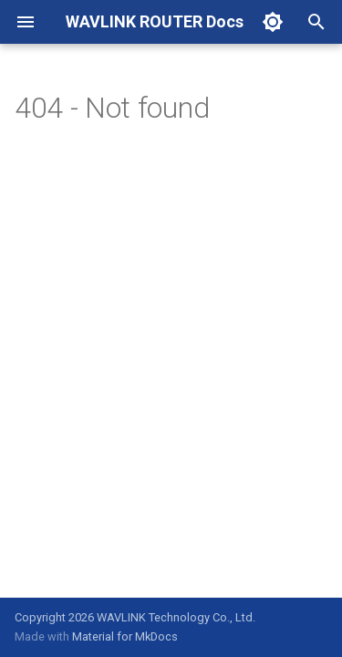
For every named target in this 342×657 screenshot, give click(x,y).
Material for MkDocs (125, 636)
